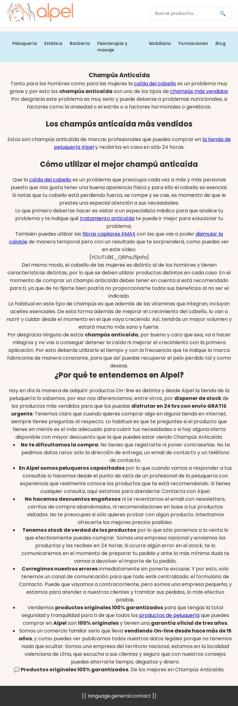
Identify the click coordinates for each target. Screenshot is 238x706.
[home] (39, 13)
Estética (53, 43)
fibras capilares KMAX (108, 234)
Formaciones (193, 43)
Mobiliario (160, 43)
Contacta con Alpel (185, 491)
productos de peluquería (169, 615)
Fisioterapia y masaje (112, 46)
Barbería (80, 43)
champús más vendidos (199, 91)
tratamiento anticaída (107, 218)
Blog (220, 43)
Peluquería (24, 43)
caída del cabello (155, 83)
